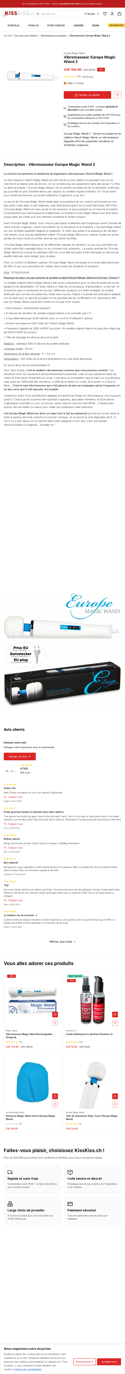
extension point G (16, 395)
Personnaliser (83, 1361)
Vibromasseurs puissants (53, 35)
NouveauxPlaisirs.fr (38, 365)
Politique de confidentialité (27, 1369)
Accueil (7, 35)
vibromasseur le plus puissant (70, 209)
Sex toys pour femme (26, 35)
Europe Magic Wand (74, 53)
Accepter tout (109, 1361)
